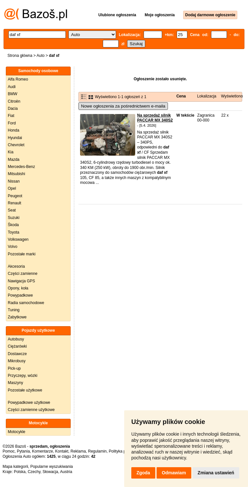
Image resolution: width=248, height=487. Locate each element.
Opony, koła (18, 288)
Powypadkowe (20, 295)
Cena (181, 96)
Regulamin (97, 451)
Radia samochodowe (26, 303)
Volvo (12, 246)
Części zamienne (22, 273)
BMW (12, 94)
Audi (12, 86)
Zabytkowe (17, 317)
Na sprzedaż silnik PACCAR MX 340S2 (155, 118)
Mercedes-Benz (21, 166)
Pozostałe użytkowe (25, 390)
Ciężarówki (17, 346)
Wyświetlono (232, 96)
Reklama (78, 451)
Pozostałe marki (21, 254)
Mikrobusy (17, 361)
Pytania (23, 451)
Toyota (13, 232)
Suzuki (13, 217)
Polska (20, 471)
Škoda (13, 225)
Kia (10, 152)
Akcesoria (16, 266)
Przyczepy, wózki (22, 375)
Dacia (13, 108)
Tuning (13, 310)
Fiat (11, 115)
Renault (14, 203)
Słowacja (50, 471)
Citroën (14, 101)
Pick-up (14, 368)
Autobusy (16, 339)
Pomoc (9, 451)
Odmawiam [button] (174, 472)
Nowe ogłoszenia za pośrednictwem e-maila (123, 106)
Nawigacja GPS (21, 281)
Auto (41, 55)
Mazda (13, 159)
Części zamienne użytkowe (31, 409)
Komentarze (42, 451)
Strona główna (19, 55)
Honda (13, 130)
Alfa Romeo (18, 79)
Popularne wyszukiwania (51, 466)
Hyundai (15, 137)
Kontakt (61, 451)
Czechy (34, 471)
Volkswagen (18, 239)
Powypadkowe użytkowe (29, 402)
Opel (12, 188)
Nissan (14, 181)
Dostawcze (17, 354)
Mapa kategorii (15, 466)
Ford (12, 123)
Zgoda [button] (143, 472)
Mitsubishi (16, 174)
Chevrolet (16, 145)
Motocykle (16, 431)
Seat (12, 210)
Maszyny (15, 382)
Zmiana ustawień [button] (216, 472)
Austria (66, 471)
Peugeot (15, 196)
